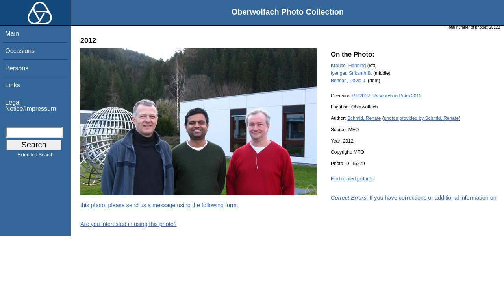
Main (12, 33)
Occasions (20, 51)
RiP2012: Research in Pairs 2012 (386, 96)
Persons (16, 68)
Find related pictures (352, 179)
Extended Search (35, 156)
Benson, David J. (349, 80)
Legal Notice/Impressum (30, 105)
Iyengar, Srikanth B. (351, 73)
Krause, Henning (348, 65)
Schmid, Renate (364, 118)
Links (12, 85)
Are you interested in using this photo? (128, 224)
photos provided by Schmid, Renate (421, 118)
